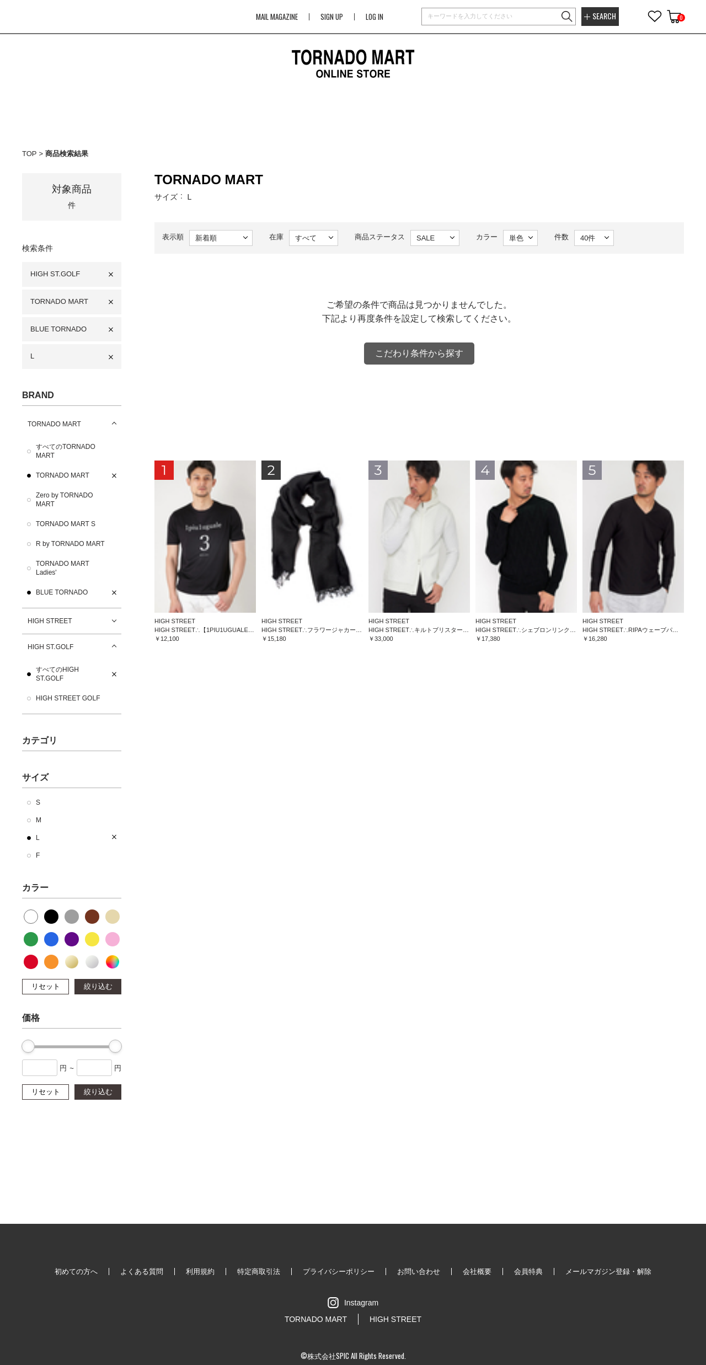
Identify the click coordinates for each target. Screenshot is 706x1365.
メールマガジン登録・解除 (608, 1271)
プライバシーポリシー (339, 1271)
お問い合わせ (418, 1271)
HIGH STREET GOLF (68, 698)
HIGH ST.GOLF (55, 274)
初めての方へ (76, 1271)
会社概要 (477, 1271)
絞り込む (98, 986)
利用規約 (200, 1271)
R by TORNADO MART (70, 544)
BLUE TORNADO (58, 329)
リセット (45, 986)
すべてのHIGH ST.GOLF (57, 674)
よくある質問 (141, 1271)
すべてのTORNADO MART (65, 451)
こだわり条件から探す (419, 353)
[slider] (28, 1046)
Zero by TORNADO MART (64, 499)
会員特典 (528, 1271)
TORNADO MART (59, 301)
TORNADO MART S (65, 524)
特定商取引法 (258, 1271)
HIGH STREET (50, 621)
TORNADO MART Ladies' (62, 568)
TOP (29, 153)
